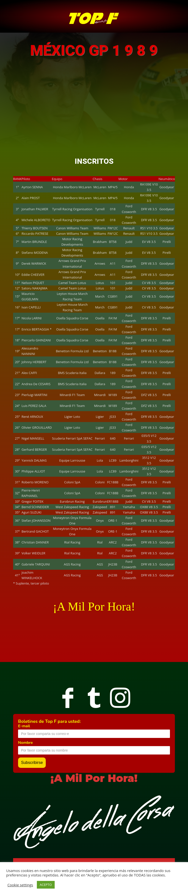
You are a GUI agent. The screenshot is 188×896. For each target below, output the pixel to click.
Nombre (25, 742)
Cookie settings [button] (20, 885)
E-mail (24, 726)
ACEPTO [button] (46, 884)
